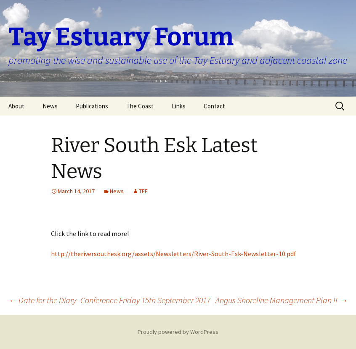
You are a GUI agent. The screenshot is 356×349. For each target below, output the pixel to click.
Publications (92, 106)
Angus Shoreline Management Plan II (281, 300)
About (16, 106)
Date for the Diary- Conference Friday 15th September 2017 (109, 300)
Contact (214, 106)
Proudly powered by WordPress (178, 332)
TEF (143, 191)
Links (179, 106)
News (50, 106)
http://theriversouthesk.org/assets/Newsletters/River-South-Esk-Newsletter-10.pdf (173, 253)
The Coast (140, 106)
